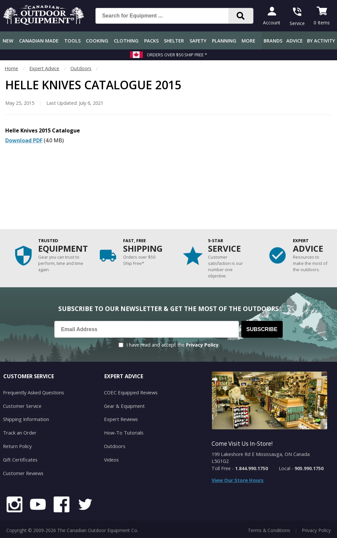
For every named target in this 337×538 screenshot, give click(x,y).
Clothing (126, 41)
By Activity (321, 41)
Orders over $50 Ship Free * (177, 55)
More (248, 41)
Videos (111, 458)
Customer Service (22, 405)
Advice (294, 41)
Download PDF (23, 140)
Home (11, 68)
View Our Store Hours (238, 480)
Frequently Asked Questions (33, 392)
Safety (198, 41)
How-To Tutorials (123, 431)
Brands (273, 41)
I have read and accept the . (173, 345)
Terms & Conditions (269, 528)
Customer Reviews (23, 471)
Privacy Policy (202, 345)
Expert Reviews (120, 418)
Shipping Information (26, 418)
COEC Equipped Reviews (130, 392)
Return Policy (17, 444)
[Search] (240, 16)
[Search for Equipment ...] (167, 16)
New (8, 41)
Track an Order (19, 431)
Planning (224, 41)
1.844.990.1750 (251, 468)
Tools (72, 41)
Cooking (97, 41)
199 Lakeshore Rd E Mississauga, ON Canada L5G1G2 (261, 458)
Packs (151, 41)
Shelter (174, 41)
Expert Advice (44, 68)
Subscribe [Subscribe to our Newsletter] (261, 329)
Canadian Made (39, 41)
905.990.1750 (309, 468)
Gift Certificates (20, 458)
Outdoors (80, 68)
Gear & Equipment (124, 405)
